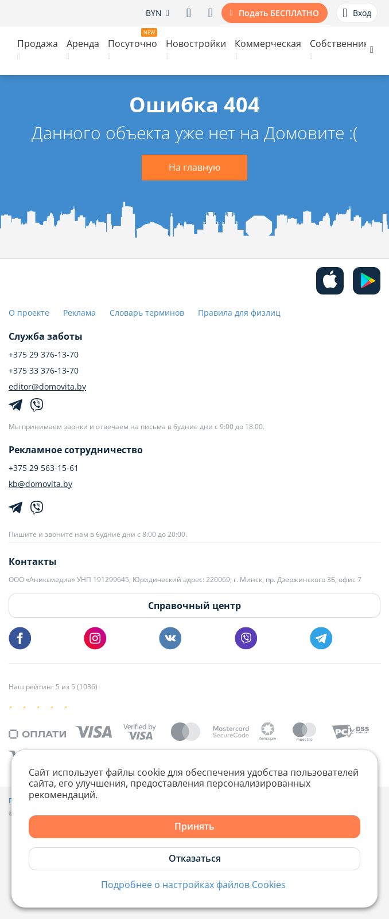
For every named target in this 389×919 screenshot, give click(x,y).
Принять (194, 826)
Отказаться (195, 858)
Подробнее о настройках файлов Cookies (193, 884)
